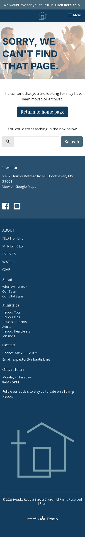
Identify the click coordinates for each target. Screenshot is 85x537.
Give (6, 269)
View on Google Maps (19, 186)
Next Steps (13, 238)
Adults (6, 326)
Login (43, 503)
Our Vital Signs (12, 296)
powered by (42, 519)
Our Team (9, 291)
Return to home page (42, 112)
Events (9, 254)
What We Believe (14, 287)
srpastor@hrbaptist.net (31, 359)
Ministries (12, 246)
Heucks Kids (11, 317)
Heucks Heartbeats (16, 331)
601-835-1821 (26, 353)
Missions (8, 336)
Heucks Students (14, 322)
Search (72, 141)
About (8, 230)
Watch (8, 261)
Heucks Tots (11, 312)
